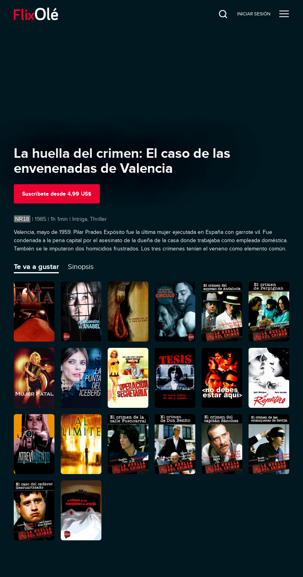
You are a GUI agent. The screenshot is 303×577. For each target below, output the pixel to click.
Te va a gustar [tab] (36, 267)
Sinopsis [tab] (81, 267)
